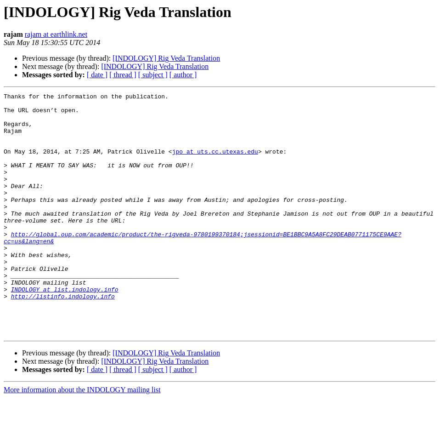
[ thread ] (122, 75)
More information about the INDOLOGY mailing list (82, 438)
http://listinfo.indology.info (63, 337)
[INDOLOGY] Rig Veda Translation (166, 58)
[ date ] (97, 75)
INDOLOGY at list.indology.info (64, 329)
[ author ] (183, 75)
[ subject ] (153, 75)
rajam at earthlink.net (56, 34)
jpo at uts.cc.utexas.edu (215, 164)
